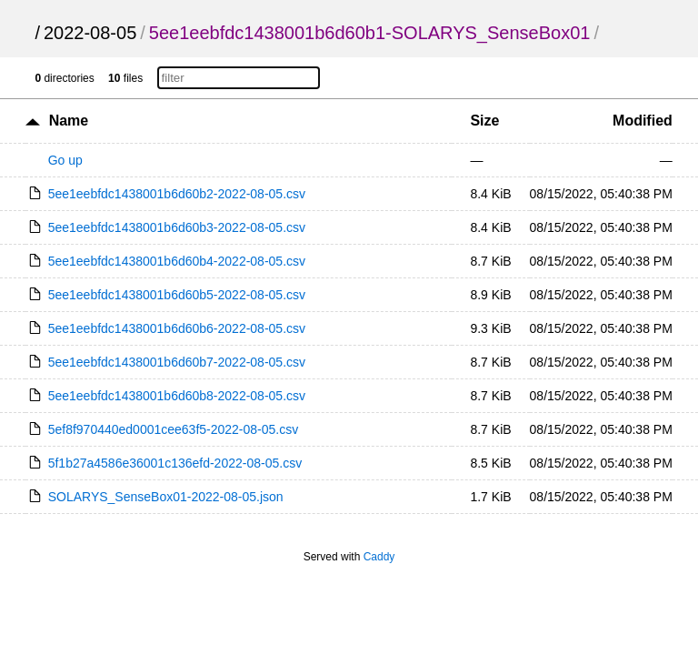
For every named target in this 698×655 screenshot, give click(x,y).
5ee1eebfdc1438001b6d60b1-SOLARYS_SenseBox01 (370, 33)
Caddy (379, 556)
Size (484, 120)
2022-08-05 (90, 33)
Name (69, 120)
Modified (643, 120)
